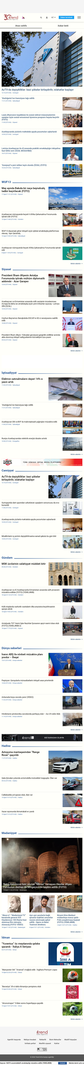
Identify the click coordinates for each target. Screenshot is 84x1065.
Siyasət (6, 269)
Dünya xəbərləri (12, 648)
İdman (6, 937)
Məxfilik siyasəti (45, 1043)
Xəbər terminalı (66, 17)
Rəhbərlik (42, 1040)
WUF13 (6, 182)
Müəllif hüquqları (70, 1040)
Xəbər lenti (63, 25)
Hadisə (6, 745)
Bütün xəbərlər (76, 263)
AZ (52, 17)
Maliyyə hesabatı (30, 1040)
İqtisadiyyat (9, 372)
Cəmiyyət (8, 470)
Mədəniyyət (9, 833)
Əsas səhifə (21, 25)
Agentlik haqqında (14, 1040)
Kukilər (56, 1043)
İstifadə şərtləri (30, 1043)
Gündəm (7, 557)
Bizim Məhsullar (55, 1040)
